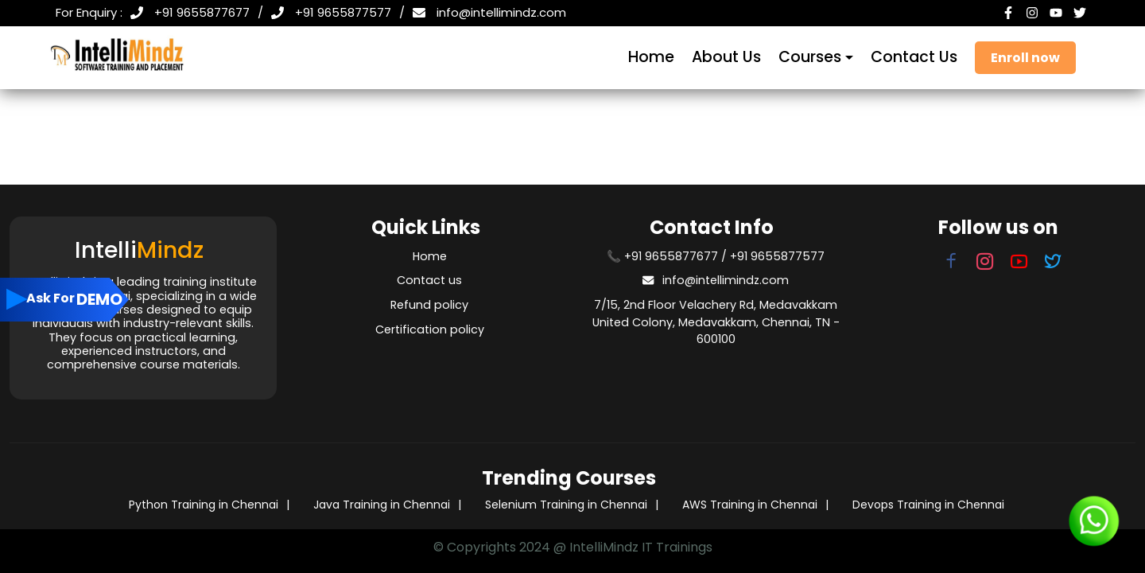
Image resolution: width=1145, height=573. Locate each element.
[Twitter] (1081, 12)
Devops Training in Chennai (928, 505)
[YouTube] (1057, 12)
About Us (726, 57)
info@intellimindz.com (501, 12)
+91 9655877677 (202, 12)
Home (651, 57)
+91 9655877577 (343, 12)
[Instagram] (1034, 12)
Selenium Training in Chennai (566, 505)
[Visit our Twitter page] (1053, 264)
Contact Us (914, 57)
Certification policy (429, 329)
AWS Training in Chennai (749, 505)
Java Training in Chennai (381, 505)
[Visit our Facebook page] (951, 264)
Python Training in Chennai (203, 505)
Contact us (429, 280)
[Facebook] (1010, 12)
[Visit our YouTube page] (1019, 264)
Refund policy (429, 305)
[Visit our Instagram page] (982, 264)
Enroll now (1025, 58)
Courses (809, 57)
